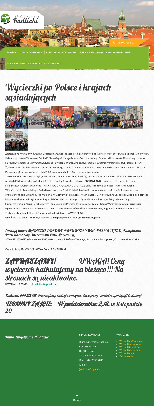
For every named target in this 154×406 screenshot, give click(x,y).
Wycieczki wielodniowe (130, 344)
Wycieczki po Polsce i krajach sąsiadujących (34, 63)
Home (11, 52)
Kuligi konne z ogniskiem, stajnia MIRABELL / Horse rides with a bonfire (88, 52)
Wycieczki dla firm (127, 353)
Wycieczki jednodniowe (130, 347)
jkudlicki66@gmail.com (44, 284)
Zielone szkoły (126, 356)
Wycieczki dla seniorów (130, 350)
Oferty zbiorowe (31, 52)
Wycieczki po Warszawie (130, 341)
